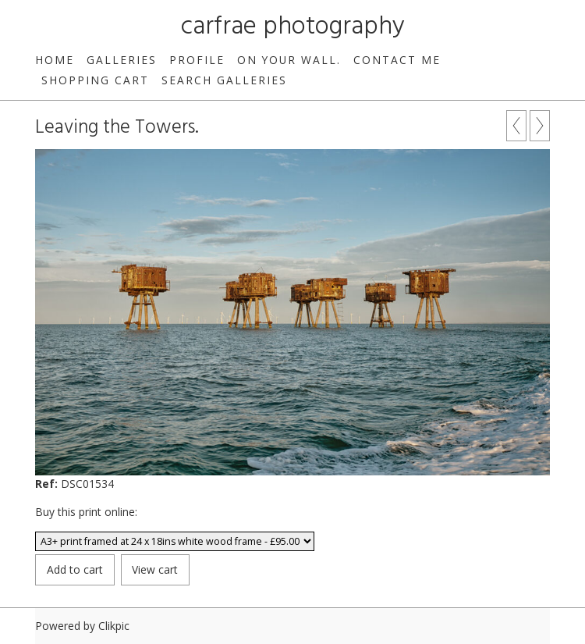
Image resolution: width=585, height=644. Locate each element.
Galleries (122, 59)
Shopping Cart (95, 80)
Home (54, 59)
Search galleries (224, 80)
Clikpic (113, 625)
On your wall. (289, 59)
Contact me (397, 59)
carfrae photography (293, 27)
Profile (197, 59)
